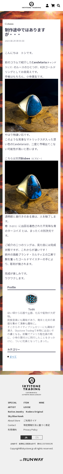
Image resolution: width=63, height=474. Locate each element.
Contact (12, 425)
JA (26, 437)
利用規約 (12, 429)
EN (37, 437)
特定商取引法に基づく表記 (37, 425)
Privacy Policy (30, 429)
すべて (13, 356)
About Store (14, 420)
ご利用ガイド (30, 420)
